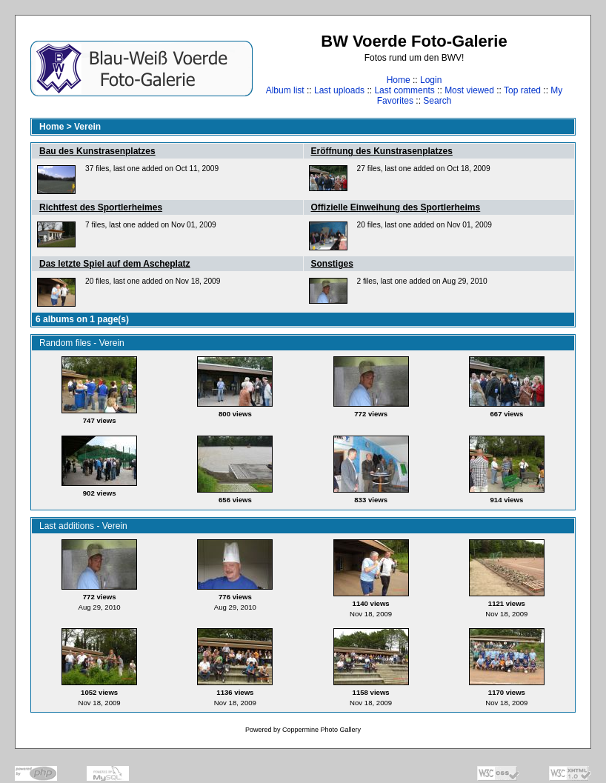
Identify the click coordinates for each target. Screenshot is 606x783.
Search (437, 101)
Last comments (404, 90)
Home (398, 80)
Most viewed (469, 90)
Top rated (522, 90)
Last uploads (339, 90)
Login (431, 80)
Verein (87, 126)
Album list (285, 90)
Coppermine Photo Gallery (321, 729)
